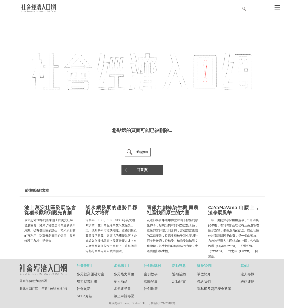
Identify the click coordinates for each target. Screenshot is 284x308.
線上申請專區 (124, 296)
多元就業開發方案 (90, 274)
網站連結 (247, 281)
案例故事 (151, 274)
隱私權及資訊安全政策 (214, 289)
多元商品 (120, 281)
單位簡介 (204, 274)
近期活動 (179, 274)
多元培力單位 (124, 274)
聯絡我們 (204, 281)
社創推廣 (151, 289)
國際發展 (151, 281)
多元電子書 (122, 289)
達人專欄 (247, 274)
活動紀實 (179, 281)
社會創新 (84, 289)
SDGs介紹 (84, 296)
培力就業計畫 (87, 281)
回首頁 (142, 170)
